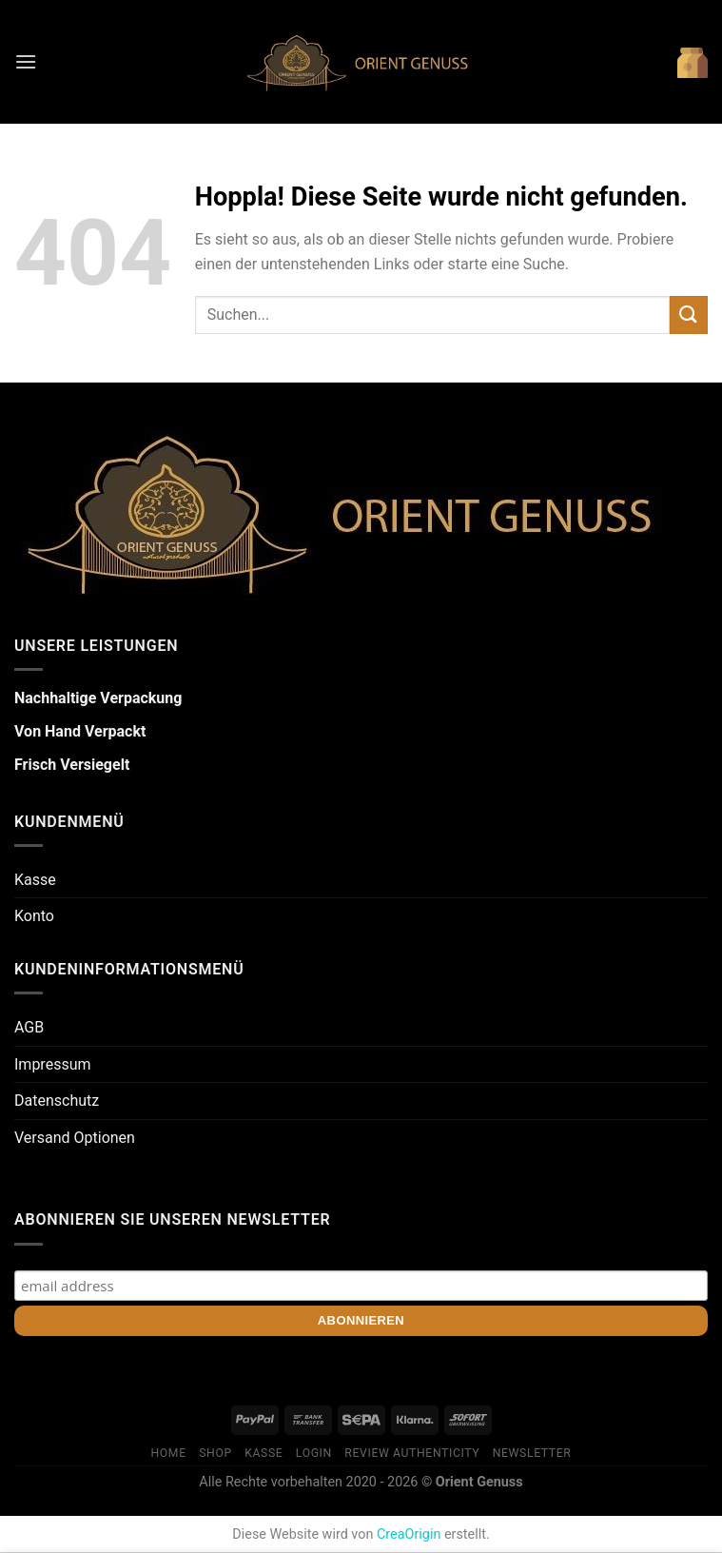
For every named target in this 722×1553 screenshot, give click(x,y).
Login (314, 1453)
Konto (34, 916)
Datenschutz (56, 1100)
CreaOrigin (408, 1534)
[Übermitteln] (689, 314)
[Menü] (25, 61)
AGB (29, 1027)
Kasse (35, 880)
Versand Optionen (74, 1138)
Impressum (52, 1064)
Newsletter (532, 1453)
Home (168, 1453)
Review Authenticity (411, 1453)
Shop (215, 1453)
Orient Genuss (479, 1482)
